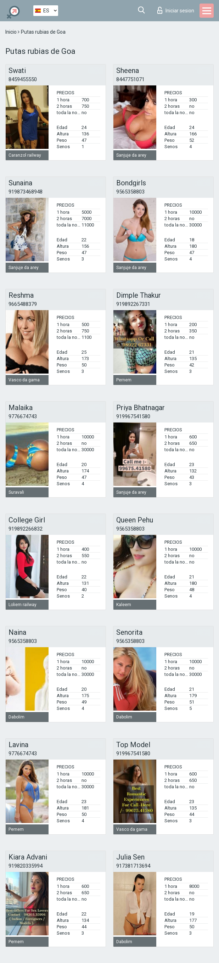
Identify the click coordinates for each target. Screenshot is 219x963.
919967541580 (133, 416)
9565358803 (130, 192)
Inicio (11, 32)
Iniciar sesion (175, 10)
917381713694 (133, 866)
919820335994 (26, 866)
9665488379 (23, 304)
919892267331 (133, 304)
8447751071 (130, 79)
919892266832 (26, 529)
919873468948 (26, 192)
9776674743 (23, 416)
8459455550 (23, 79)
